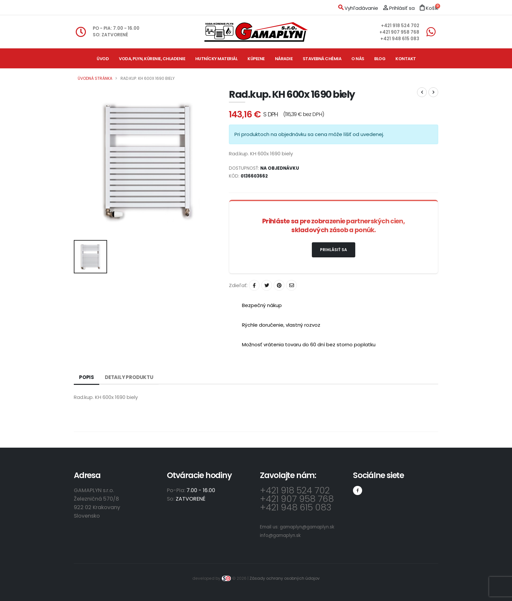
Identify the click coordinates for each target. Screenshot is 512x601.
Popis (86, 377)
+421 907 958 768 (399, 32)
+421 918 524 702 (400, 26)
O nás (357, 59)
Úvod (103, 59)
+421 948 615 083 (399, 39)
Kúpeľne (256, 59)
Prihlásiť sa (333, 249)
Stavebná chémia (322, 59)
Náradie (284, 59)
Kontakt (405, 59)
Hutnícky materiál (216, 59)
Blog (379, 59)
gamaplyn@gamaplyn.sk (307, 527)
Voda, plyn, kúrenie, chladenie (152, 59)
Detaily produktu (129, 377)
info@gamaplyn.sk (280, 535)
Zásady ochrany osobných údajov (284, 578)
